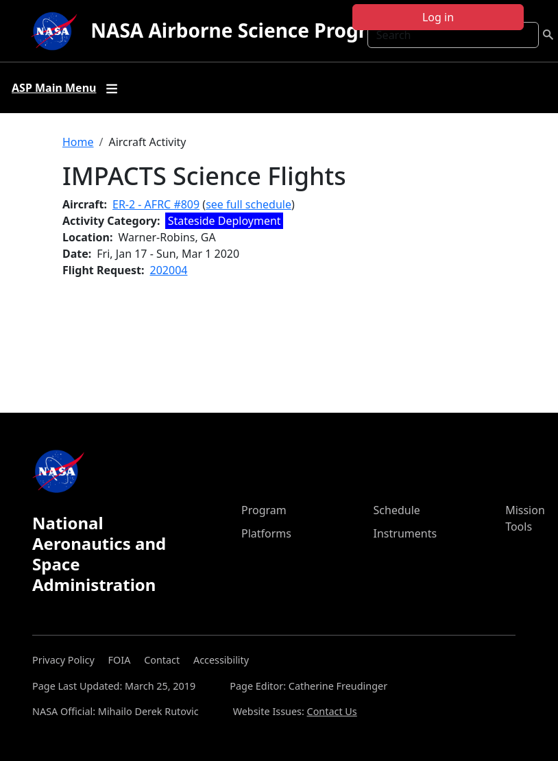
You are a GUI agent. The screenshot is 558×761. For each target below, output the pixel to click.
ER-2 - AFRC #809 (155, 204)
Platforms (266, 533)
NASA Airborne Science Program (243, 30)
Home (78, 141)
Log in (438, 17)
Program (264, 510)
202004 (169, 270)
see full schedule (248, 204)
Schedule (397, 510)
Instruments (405, 533)
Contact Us (332, 711)
